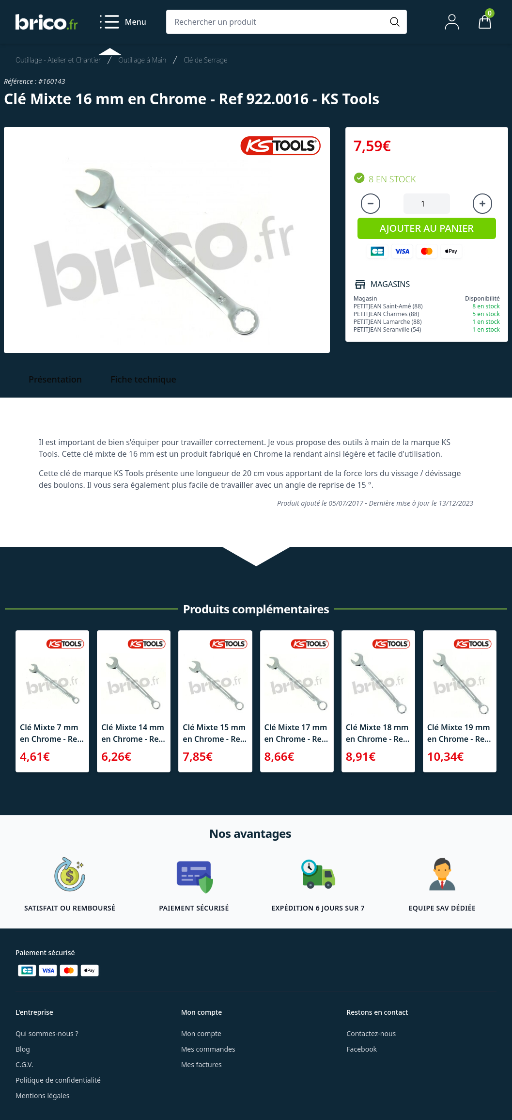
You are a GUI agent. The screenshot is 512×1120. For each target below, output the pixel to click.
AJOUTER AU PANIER (427, 228)
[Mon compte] (451, 21)
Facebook (361, 1049)
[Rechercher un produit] (277, 22)
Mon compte (201, 1033)
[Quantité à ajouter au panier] (426, 203)
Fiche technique (143, 379)
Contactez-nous (371, 1033)
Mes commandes (208, 1049)
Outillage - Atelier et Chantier (58, 59)
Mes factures (201, 1064)
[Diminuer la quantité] (370, 203)
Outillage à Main (142, 59)
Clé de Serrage (205, 59)
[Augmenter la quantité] (482, 203)
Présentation (55, 379)
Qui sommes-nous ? (47, 1033)
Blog (23, 1049)
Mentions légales (43, 1095)
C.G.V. (24, 1064)
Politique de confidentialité (58, 1080)
